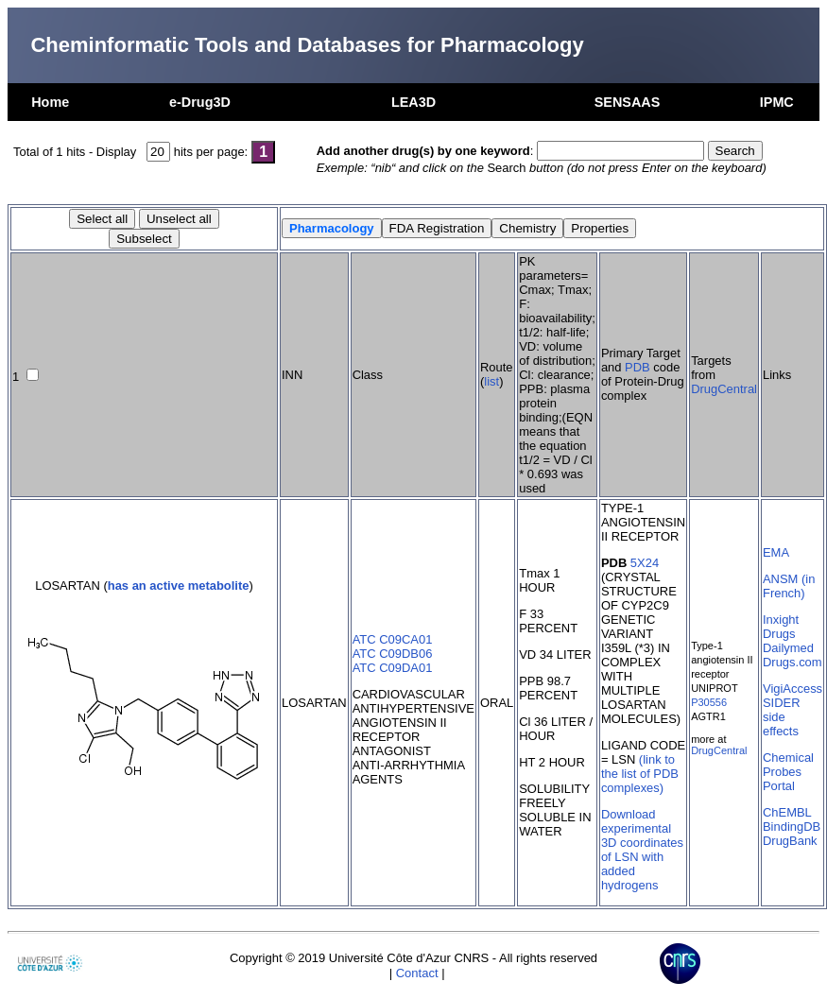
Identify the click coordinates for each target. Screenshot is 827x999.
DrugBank (790, 841)
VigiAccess (792, 688)
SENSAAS (627, 102)
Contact (417, 973)
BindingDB (791, 826)
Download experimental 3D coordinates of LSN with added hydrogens (642, 849)
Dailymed (788, 648)
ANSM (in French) (789, 586)
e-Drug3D (200, 102)
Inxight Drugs (781, 626)
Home (50, 102)
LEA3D (413, 102)
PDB (637, 367)
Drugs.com (792, 662)
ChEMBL (787, 812)
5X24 (644, 563)
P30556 (709, 702)
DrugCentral (724, 389)
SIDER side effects (782, 717)
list (491, 381)
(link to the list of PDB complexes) (640, 773)
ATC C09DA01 (393, 668)
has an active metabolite (179, 585)
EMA (776, 552)
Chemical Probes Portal (788, 771)
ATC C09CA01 (393, 639)
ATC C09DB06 (393, 653)
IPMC (777, 102)
